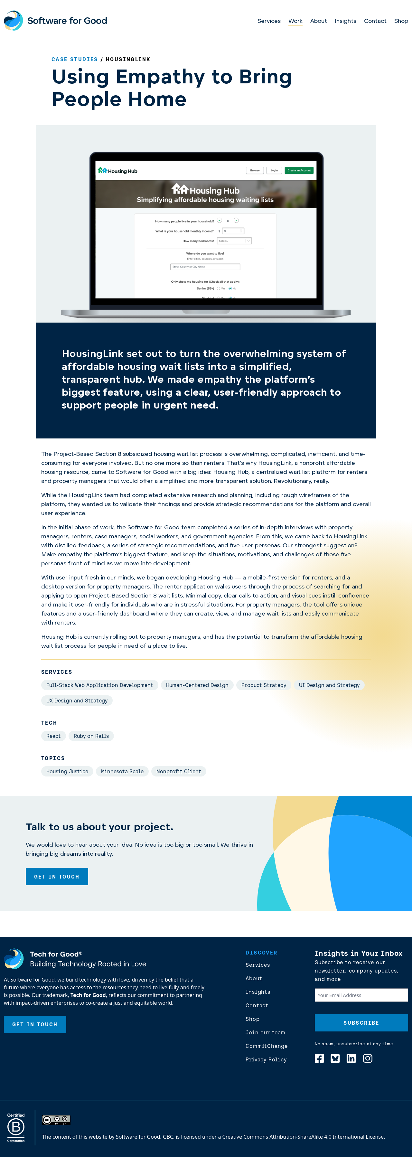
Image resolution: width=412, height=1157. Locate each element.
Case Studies (75, 59)
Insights (345, 21)
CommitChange (267, 1046)
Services (269, 21)
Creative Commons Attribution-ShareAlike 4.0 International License (303, 1136)
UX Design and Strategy (77, 700)
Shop (401, 21)
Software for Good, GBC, (145, 1136)
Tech (49, 723)
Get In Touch (57, 877)
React (53, 736)
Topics (53, 758)
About (318, 21)
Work (295, 21)
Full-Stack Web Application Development (99, 685)
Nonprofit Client (178, 771)
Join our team (265, 1032)
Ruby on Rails (91, 736)
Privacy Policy (266, 1059)
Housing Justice (67, 771)
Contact (375, 21)
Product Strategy (263, 685)
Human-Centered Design (197, 685)
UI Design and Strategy (329, 685)
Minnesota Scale (122, 771)
